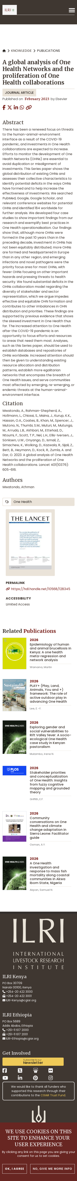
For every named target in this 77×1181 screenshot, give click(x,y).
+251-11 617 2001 (15, 1034)
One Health (23, 501)
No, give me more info (52, 1168)
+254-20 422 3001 (17, 996)
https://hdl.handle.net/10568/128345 (40, 589)
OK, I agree (14, 1169)
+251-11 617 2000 (15, 1030)
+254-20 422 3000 (17, 992)
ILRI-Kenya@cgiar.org (19, 1000)
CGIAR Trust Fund (53, 1095)
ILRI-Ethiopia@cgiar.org (20, 1038)
